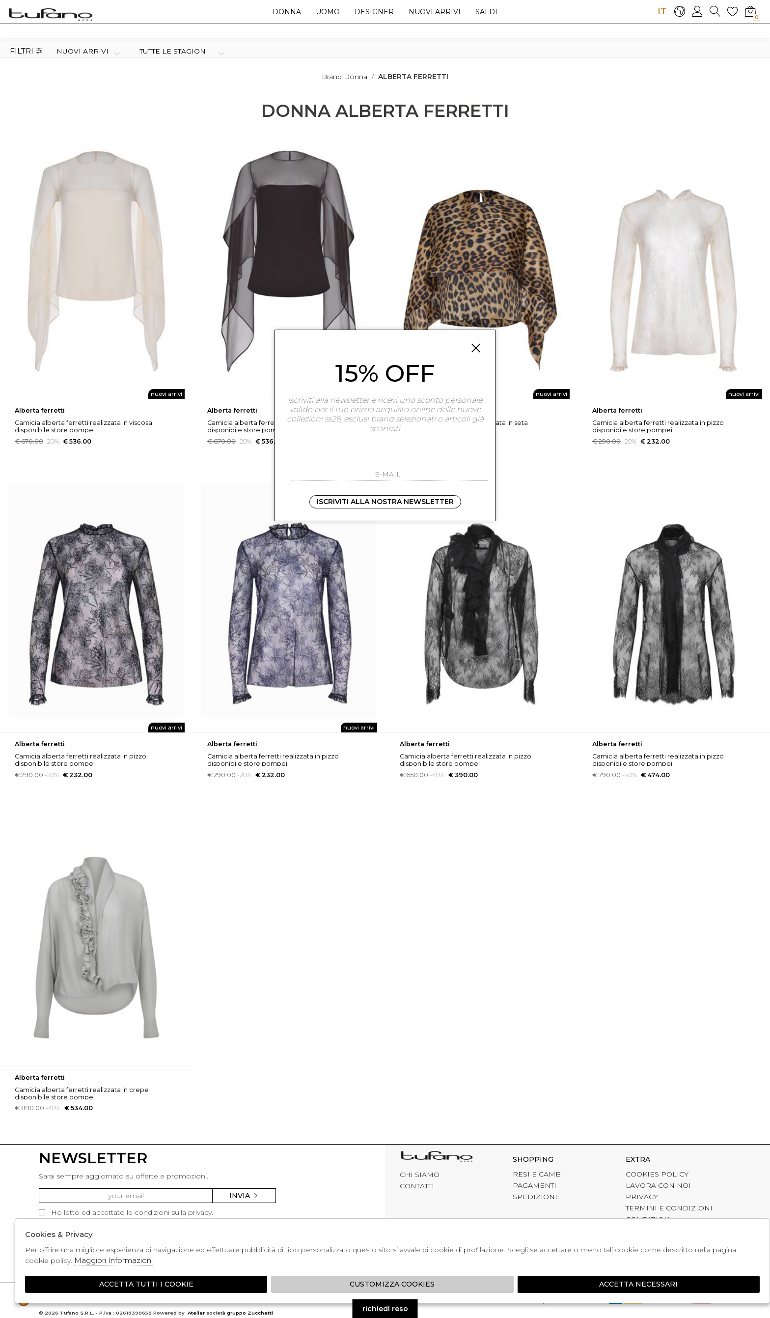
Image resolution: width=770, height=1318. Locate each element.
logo (50, 14)
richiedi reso (385, 1308)
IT (662, 11)
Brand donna (344, 76)
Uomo (328, 11)
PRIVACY (642, 1196)
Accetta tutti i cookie (146, 1284)
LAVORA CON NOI (658, 1185)
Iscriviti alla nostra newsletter (385, 501)
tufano (436, 1158)
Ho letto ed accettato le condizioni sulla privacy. (126, 1212)
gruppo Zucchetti (250, 1313)
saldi (486, 11)
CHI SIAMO (420, 1174)
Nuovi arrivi (435, 11)
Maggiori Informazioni (113, 1260)
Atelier (196, 1313)
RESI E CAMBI (538, 1174)
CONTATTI (417, 1185)
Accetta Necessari (638, 1284)
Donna (287, 11)
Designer (374, 11)
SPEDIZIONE (536, 1196)
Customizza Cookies (392, 1284)
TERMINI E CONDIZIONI (669, 1208)
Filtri (26, 51)
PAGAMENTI (534, 1185)
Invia (244, 1195)
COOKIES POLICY (657, 1174)
